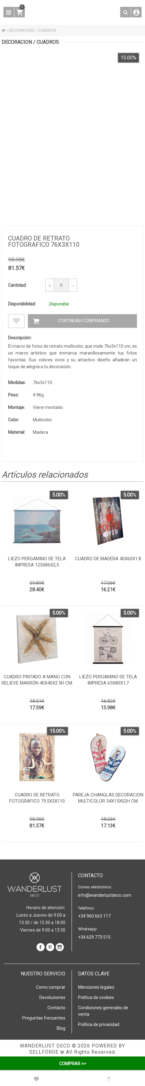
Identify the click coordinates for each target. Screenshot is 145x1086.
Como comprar (50, 987)
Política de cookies (96, 997)
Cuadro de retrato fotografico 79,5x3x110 (37, 798)
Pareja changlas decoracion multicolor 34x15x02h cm (108, 798)
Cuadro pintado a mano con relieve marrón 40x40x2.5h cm (37, 680)
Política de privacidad (98, 1024)
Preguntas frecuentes (43, 1017)
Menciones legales (96, 987)
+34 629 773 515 (94, 937)
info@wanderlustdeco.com (104, 895)
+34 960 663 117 (94, 916)
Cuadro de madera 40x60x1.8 (108, 558)
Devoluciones (52, 997)
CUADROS (47, 30)
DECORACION (21, 30)
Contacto (56, 1007)
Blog (61, 1028)
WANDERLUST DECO (45, 1046)
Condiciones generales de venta (103, 1011)
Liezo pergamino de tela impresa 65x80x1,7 (108, 680)
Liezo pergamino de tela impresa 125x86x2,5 (37, 562)
